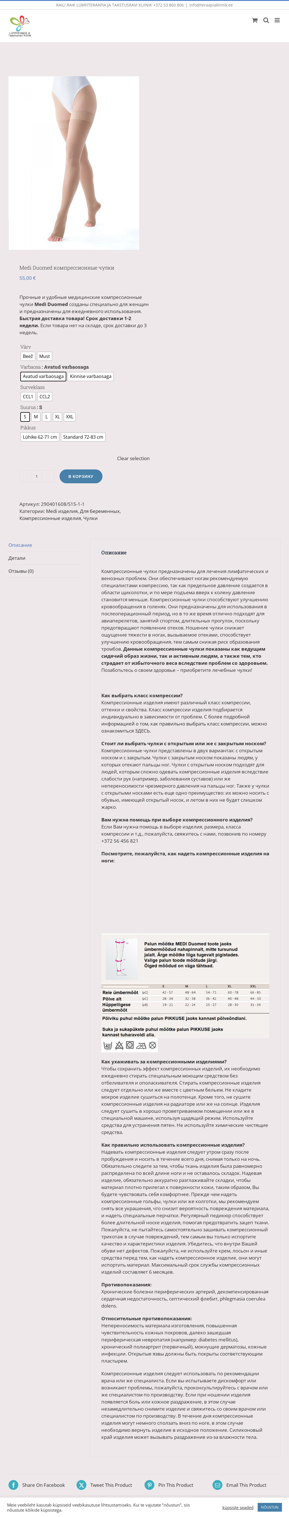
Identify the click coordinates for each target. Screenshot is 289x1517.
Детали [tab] (16, 558)
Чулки (90, 518)
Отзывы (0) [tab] (21, 571)
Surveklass (32, 387)
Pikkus (28, 428)
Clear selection (133, 459)
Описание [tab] (20, 545)
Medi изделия (62, 511)
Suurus (28, 408)
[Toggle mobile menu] (278, 20)
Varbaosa (30, 367)
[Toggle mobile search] (266, 20)
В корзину (81, 477)
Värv (25, 347)
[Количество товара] (36, 476)
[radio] (28, 357)
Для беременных (100, 511)
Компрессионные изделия (50, 518)
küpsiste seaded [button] (237, 1507)
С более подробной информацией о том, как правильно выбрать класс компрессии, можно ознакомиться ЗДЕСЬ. (184, 724)
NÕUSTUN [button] (270, 1507)
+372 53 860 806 (168, 5)
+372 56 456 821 (120, 841)
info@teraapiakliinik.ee (211, 5)
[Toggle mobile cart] (255, 20)
